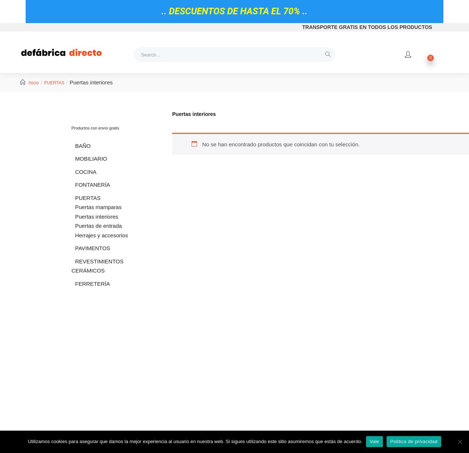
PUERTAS (54, 82)
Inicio (34, 82)
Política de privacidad (413, 441)
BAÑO (83, 146)
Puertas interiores (96, 216)
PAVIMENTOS (92, 248)
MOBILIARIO (91, 159)
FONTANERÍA (92, 185)
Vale (374, 441)
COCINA (85, 172)
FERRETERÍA (92, 284)
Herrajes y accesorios (101, 235)
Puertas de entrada (98, 226)
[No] (460, 441)
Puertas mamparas (98, 207)
